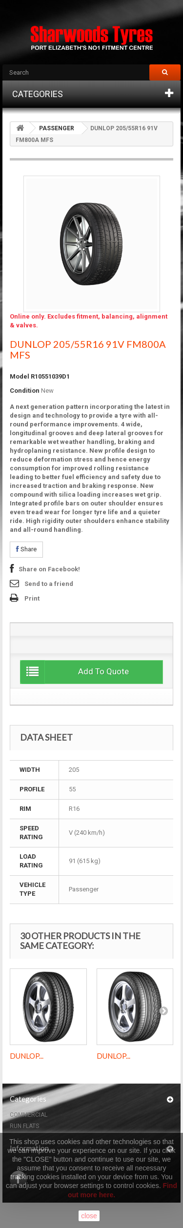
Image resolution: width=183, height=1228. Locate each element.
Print (32, 598)
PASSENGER (56, 128)
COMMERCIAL (28, 1114)
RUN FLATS (24, 1126)
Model (19, 376)
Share (26, 549)
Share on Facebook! (49, 569)
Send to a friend (48, 583)
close (89, 1216)
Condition (25, 390)
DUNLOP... (26, 1055)
